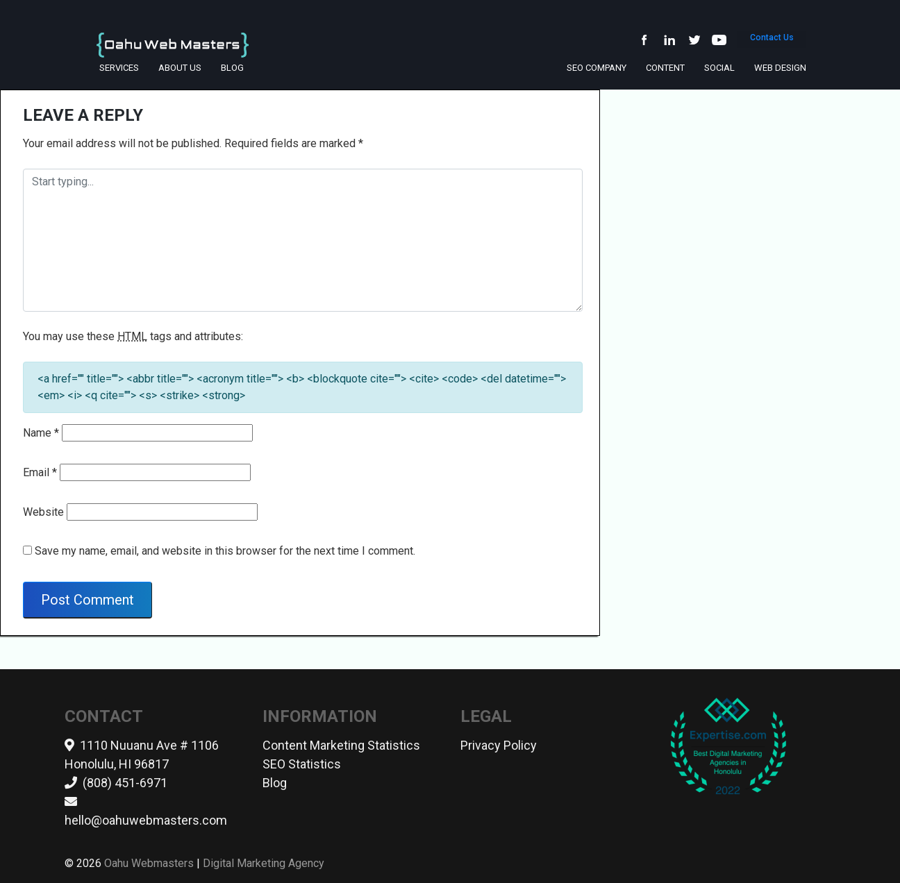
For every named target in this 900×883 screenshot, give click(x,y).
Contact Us (771, 42)
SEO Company (596, 67)
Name (41, 432)
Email (40, 472)
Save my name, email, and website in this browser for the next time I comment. (225, 550)
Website (43, 512)
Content (665, 67)
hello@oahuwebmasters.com (146, 820)
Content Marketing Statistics (341, 745)
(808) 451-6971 (125, 782)
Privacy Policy (498, 745)
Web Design (780, 67)
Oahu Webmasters (149, 863)
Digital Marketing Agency (263, 863)
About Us (179, 67)
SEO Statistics (301, 764)
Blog (232, 67)
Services (119, 67)
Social (719, 67)
